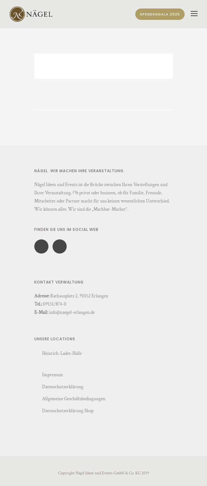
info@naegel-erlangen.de (72, 312)
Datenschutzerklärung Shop (67, 411)
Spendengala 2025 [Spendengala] (160, 14)
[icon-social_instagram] (60, 246)
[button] (11, 474)
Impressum (52, 375)
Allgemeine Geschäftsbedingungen (73, 399)
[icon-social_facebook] (43, 246)
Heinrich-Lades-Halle (62, 353)
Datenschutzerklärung (62, 387)
